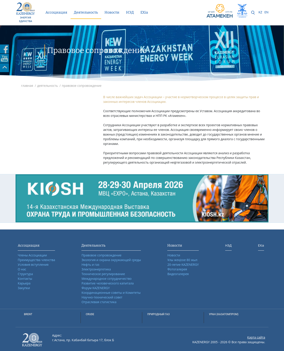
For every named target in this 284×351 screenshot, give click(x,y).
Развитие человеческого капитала (107, 283)
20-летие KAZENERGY (183, 264)
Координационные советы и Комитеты (110, 292)
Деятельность (86, 12)
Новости (112, 12)
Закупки (24, 288)
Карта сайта (256, 337)
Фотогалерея (177, 269)
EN (266, 12)
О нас (22, 269)
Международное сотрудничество (106, 278)
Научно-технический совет (101, 297)
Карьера (24, 283)
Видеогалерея (178, 274)
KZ (260, 12)
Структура (25, 274)
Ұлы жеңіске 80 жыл (182, 260)
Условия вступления (33, 264)
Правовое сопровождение (101, 255)
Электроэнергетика (96, 269)
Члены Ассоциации (32, 255)
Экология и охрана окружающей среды (111, 260)
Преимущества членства (36, 260)
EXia (144, 12)
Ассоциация (56, 12)
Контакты (25, 278)
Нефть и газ (90, 264)
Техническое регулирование (103, 274)
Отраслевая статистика (98, 302)
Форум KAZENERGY (95, 288)
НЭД (130, 12)
